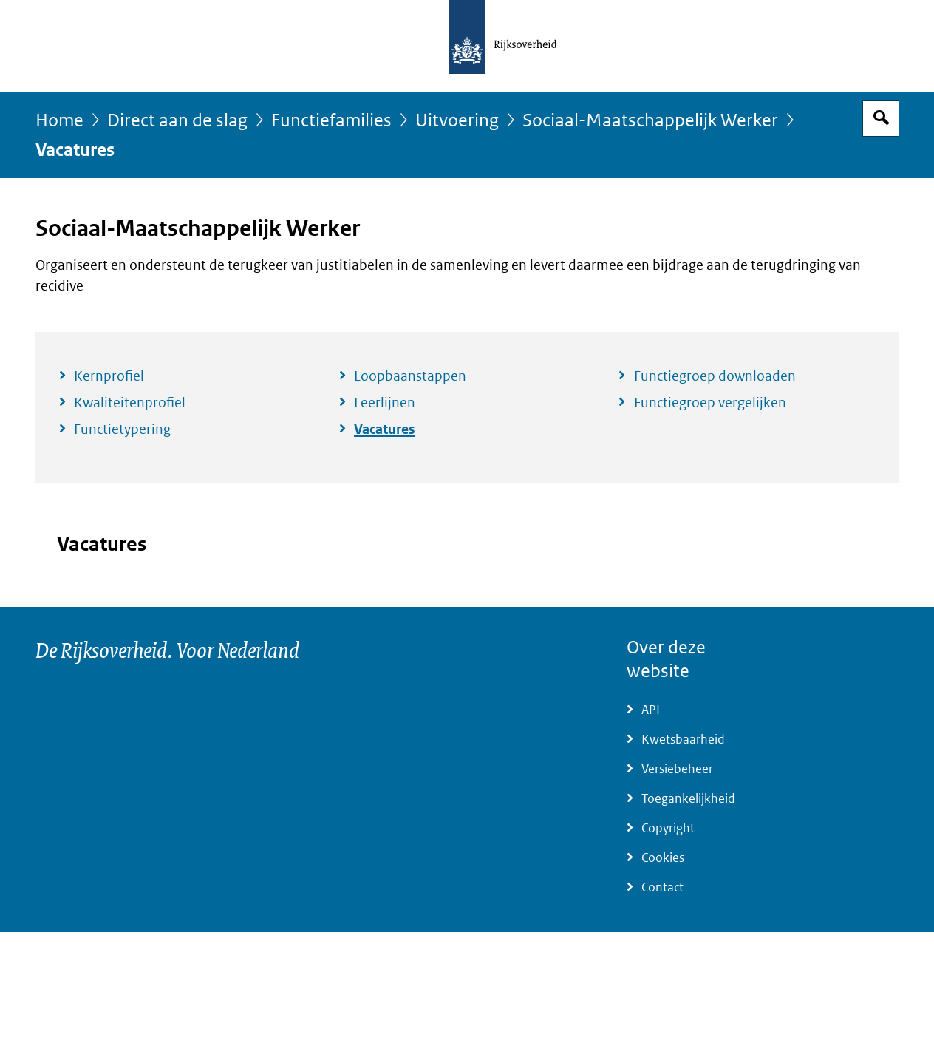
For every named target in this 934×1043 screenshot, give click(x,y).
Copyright (668, 828)
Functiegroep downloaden (715, 376)
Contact (662, 887)
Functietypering (122, 429)
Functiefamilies (331, 121)
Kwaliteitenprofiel (129, 403)
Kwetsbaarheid (683, 739)
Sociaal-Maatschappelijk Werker (650, 121)
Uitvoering (457, 121)
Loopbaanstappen (410, 376)
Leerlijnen (384, 403)
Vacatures (384, 429)
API (650, 710)
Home (59, 121)
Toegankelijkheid (688, 798)
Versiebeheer (677, 769)
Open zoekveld (881, 118)
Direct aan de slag (177, 121)
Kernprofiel (109, 376)
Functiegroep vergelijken (710, 403)
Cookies (662, 858)
